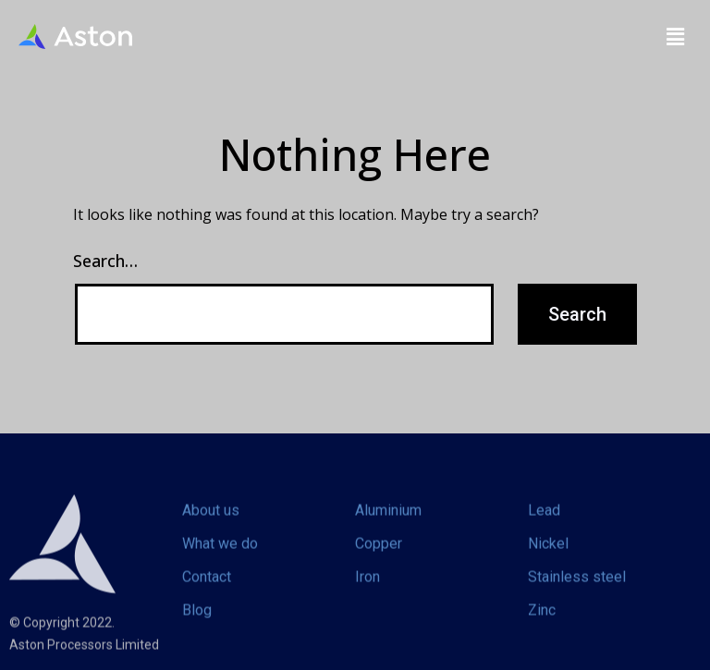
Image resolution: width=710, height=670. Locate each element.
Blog (197, 622)
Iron (367, 589)
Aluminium (388, 522)
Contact (206, 589)
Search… (105, 261)
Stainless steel (577, 589)
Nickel (548, 556)
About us (210, 522)
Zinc (542, 622)
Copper (378, 556)
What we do (220, 556)
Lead (544, 522)
